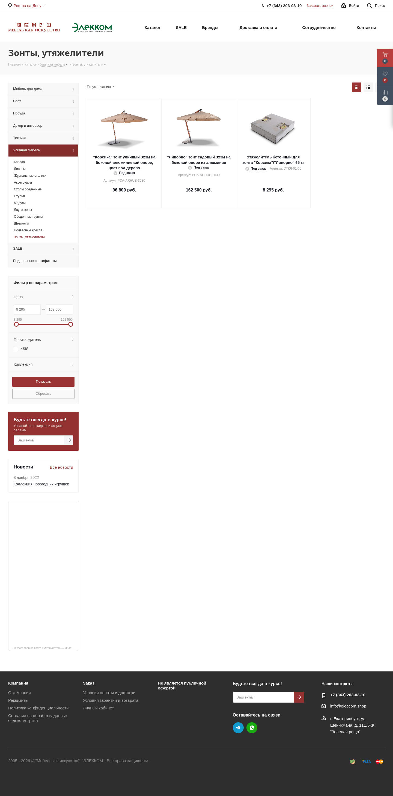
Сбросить (43, 393)
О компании (19, 692)
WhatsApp (251, 727)
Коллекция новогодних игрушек (41, 484)
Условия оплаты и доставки (109, 692)
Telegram (238, 727)
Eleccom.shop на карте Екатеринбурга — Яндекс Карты (46, 648)
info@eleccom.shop (348, 706)
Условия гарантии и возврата (110, 700)
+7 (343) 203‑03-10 (347, 694)
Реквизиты (18, 700)
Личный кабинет (98, 708)
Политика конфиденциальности (38, 708)
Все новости (61, 467)
